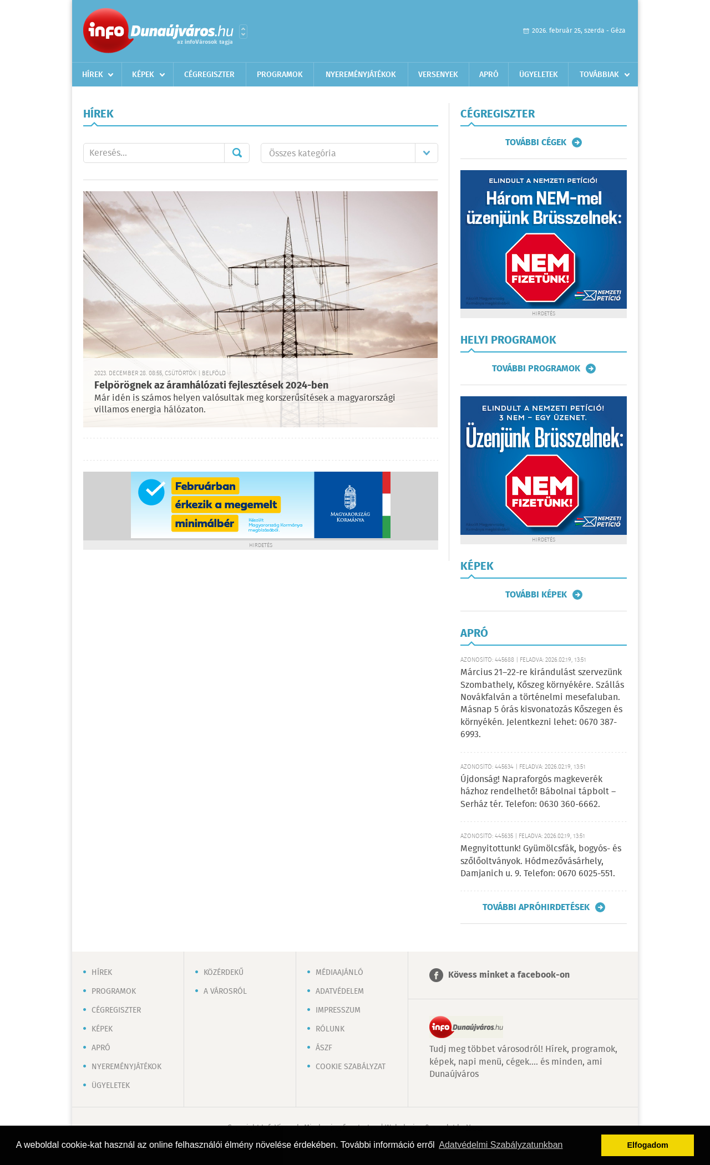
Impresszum (338, 1010)
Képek (143, 75)
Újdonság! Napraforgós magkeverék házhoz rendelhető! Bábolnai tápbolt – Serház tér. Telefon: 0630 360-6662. (538, 792)
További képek (536, 595)
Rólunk (330, 1029)
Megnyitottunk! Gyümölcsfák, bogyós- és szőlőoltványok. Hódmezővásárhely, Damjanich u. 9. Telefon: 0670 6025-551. (540, 861)
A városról (225, 991)
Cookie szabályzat (351, 1067)
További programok (536, 369)
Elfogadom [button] (647, 1145)
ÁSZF (324, 1048)
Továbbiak (599, 75)
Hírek (92, 75)
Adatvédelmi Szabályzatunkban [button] (500, 1144)
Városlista (243, 31)
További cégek (535, 142)
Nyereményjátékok (361, 75)
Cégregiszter (209, 75)
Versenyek (438, 75)
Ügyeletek (538, 75)
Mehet (237, 153)
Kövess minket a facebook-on (509, 975)
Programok (280, 75)
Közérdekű (224, 973)
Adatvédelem (340, 991)
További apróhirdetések (536, 907)
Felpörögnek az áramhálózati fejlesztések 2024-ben (211, 386)
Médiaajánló (339, 973)
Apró (489, 75)
